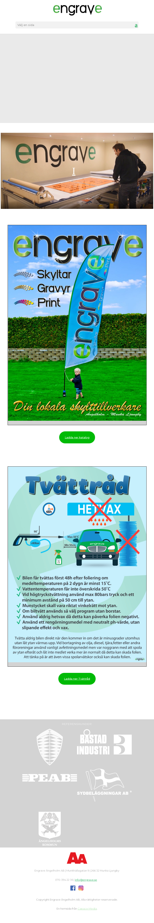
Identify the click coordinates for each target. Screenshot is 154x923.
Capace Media (87, 908)
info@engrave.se (86, 879)
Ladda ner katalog (77, 437)
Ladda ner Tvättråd (77, 678)
